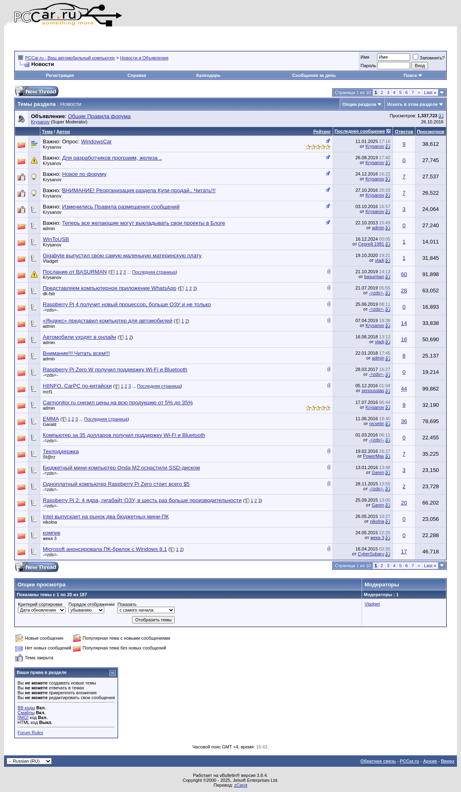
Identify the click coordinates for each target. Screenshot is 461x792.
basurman (374, 276)
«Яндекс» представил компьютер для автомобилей (107, 321)
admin (49, 228)
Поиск (413, 75)
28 (404, 290)
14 (404, 323)
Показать (126, 604)
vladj (379, 260)
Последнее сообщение (360, 131)
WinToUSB (56, 239)
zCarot (240, 785)
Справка (136, 75)
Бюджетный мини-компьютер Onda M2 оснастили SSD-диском (121, 468)
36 (404, 421)
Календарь (208, 75)
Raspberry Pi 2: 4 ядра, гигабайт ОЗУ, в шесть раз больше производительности (142, 500)
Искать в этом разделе (412, 104)
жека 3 (50, 538)
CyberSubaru (371, 553)
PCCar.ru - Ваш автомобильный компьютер (70, 57)
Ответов (404, 131)
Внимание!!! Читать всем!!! (76, 353)
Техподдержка (61, 451)
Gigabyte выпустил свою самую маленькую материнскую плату (122, 255)
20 (404, 503)
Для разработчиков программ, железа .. (112, 158)
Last (430, 92)
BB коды (26, 707)
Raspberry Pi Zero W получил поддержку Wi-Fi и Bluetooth (115, 369)
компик (51, 533)
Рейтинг (322, 131)
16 (404, 339)
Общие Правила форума (99, 116)
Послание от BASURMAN (75, 272)
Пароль (368, 65)
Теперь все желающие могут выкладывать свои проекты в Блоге (143, 223)
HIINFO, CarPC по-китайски (77, 386)
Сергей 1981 (371, 243)
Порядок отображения (91, 604)
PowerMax (373, 456)
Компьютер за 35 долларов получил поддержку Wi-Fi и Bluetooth (124, 435)
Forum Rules (30, 732)
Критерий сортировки (40, 604)
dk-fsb (49, 293)
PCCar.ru (409, 761)
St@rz (49, 456)
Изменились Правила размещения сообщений (121, 207)
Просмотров (430, 131)
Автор (63, 131)
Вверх (447, 761)
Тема (47, 131)
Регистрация (60, 75)
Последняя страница (154, 272)
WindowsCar (96, 141)
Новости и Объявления (144, 57)
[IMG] (23, 717)
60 (404, 274)
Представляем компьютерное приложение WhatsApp (109, 288)
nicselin (376, 423)
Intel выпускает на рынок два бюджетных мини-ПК (106, 516)
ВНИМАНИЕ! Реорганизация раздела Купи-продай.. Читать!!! (138, 190)
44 (404, 389)
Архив (430, 761)
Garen (378, 472)
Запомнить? (429, 57)
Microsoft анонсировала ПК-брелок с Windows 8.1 (105, 549)
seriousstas (373, 390)
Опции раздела (359, 104)
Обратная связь (378, 761)
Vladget (50, 261)
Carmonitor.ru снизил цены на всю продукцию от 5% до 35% (118, 402)
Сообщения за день (314, 75)
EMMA (51, 419)
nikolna (50, 522)
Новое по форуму (84, 174)
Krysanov (40, 121)
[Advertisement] (109, 38)
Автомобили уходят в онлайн (79, 337)
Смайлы (26, 712)
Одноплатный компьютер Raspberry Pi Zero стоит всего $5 (116, 484)
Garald (49, 424)
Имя (364, 57)
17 (404, 551)
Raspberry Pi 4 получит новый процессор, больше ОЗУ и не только (127, 304)
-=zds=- (376, 292)
